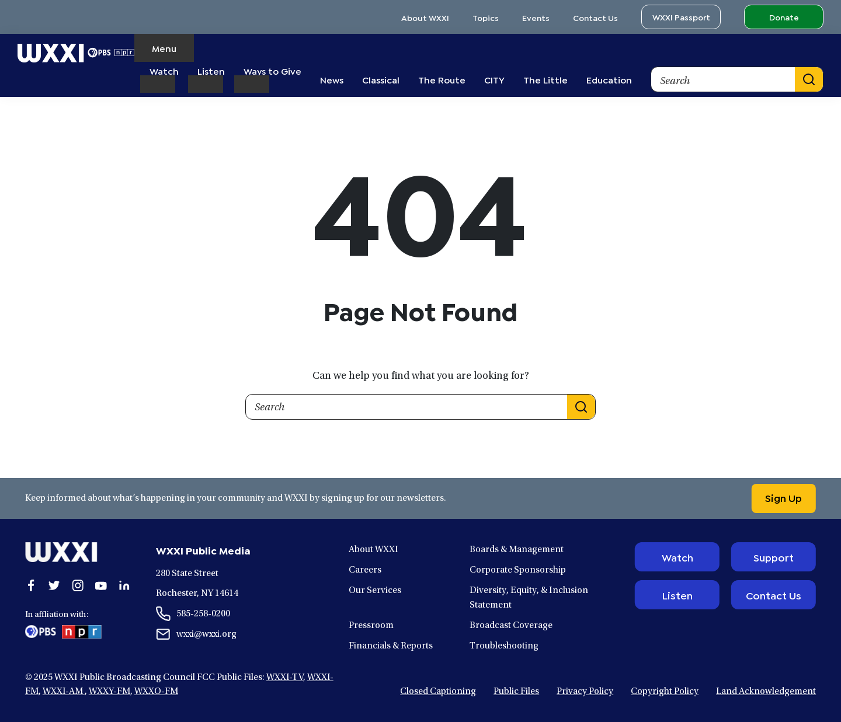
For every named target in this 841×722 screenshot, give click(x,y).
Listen (677, 594)
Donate (784, 17)
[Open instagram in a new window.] (78, 585)
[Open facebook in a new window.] (31, 585)
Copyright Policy (664, 691)
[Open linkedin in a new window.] (124, 585)
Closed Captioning (438, 691)
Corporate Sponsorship (518, 570)
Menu (164, 47)
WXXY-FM (109, 691)
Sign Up (782, 497)
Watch (677, 556)
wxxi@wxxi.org (206, 634)
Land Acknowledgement (766, 691)
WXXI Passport (681, 17)
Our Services (375, 590)
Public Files (516, 691)
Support (773, 556)
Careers (365, 570)
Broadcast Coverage (511, 625)
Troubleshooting (504, 646)
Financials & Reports (391, 646)
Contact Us (595, 17)
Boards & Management (517, 549)
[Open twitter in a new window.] (54, 585)
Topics (485, 17)
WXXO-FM (156, 691)
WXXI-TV (284, 677)
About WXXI (425, 17)
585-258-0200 (203, 614)
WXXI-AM (64, 691)
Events (536, 17)
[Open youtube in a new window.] (101, 585)
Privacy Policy (585, 691)
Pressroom (371, 625)
